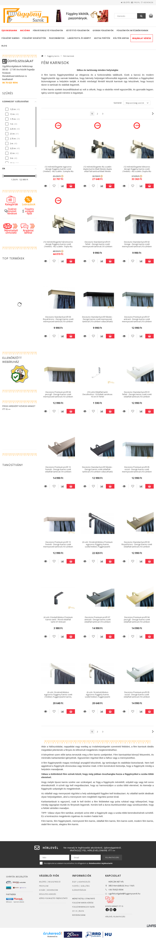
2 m (11, 143)
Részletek (45, 186)
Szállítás (85, 886)
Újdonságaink (9, 30)
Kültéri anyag (121, 38)
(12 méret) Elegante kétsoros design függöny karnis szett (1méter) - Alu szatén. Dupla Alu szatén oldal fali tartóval (136, 170)
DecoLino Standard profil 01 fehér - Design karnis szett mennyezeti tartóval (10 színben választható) (97, 245)
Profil (132, 2)
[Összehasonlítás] (62, 186)
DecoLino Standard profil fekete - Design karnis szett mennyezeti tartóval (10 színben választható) (97, 319)
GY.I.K (75, 911)
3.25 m (13, 148)
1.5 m (12, 114)
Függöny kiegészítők (34, 38)
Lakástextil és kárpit (79, 38)
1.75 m (13, 119)
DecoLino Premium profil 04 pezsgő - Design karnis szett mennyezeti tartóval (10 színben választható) (58, 395)
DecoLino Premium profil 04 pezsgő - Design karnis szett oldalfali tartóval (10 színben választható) (137, 620)
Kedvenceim (52, 890)
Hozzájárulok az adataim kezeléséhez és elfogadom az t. (78, 863)
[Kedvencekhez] (54, 186)
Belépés (117, 2)
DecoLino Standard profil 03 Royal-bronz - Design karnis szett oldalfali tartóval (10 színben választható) (137, 545)
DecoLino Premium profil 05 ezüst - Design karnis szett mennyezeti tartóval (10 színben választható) (137, 470)
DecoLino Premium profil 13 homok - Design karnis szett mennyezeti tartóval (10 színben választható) (58, 545)
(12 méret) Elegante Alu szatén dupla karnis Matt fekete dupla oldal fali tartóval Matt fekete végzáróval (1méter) (97, 170)
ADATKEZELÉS (84, 882)
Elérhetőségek (79, 890)
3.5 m (12, 153)
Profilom (43, 886)
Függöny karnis (10, 38)
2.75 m (13, 138)
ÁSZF (74, 882)
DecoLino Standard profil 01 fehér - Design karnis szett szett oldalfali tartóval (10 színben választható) (137, 395)
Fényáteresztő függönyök (48, 30)
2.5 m (12, 133)
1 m (11, 124)
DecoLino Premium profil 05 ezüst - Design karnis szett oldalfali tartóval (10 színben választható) (137, 695)
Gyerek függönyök (103, 30)
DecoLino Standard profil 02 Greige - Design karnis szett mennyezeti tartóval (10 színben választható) (137, 245)
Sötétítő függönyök (78, 30)
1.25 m (13, 109)
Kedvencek (146, 2)
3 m (11, 158)
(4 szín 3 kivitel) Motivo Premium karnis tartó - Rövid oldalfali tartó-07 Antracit (58, 619)
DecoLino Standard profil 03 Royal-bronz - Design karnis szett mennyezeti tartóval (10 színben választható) (58, 320)
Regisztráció (54, 882)
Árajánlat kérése (141, 38)
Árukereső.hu (52, 936)
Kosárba (71, 186)
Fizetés (75, 886)
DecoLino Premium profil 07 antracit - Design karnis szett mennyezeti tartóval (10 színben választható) (137, 320)
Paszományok (57, 38)
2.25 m (13, 128)
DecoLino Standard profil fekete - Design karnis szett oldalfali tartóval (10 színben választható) (97, 469)
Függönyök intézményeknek (132, 30)
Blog (4, 45)
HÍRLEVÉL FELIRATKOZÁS (115, 916)
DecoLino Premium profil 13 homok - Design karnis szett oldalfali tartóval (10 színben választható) (58, 470)
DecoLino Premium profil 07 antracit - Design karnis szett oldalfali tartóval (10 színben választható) (97, 620)
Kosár (42, 890)
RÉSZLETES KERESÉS (47, 894)
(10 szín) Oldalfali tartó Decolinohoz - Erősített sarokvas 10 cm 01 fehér (97, 394)
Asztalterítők (102, 38)
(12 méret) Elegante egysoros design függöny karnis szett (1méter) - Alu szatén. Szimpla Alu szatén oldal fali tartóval (58, 170)
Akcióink (25, 30)
